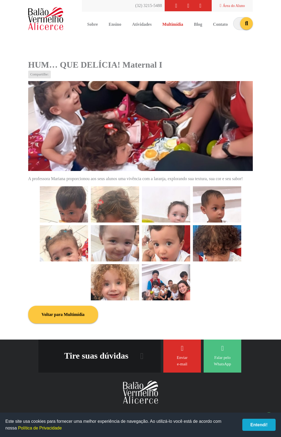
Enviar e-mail (182, 355)
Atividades (142, 24)
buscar (246, 23)
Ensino (115, 24)
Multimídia (172, 24)
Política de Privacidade (40, 428)
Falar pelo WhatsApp (222, 355)
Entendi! (259, 425)
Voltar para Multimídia (63, 314)
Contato (220, 24)
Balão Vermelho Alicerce (45, 19)
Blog (198, 24)
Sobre (92, 24)
